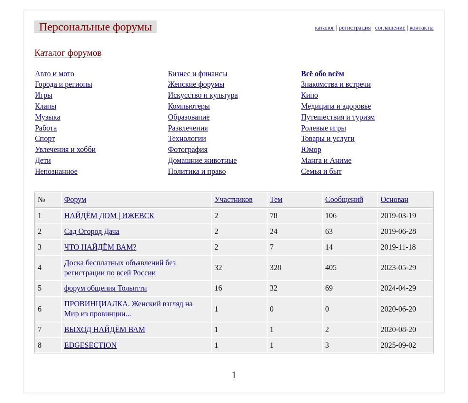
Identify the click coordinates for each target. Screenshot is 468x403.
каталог (325, 27)
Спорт (45, 138)
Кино (309, 95)
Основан (394, 199)
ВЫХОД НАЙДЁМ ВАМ (104, 329)
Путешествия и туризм (338, 117)
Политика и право (197, 171)
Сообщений (344, 199)
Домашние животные (202, 160)
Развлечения (188, 128)
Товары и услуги (328, 138)
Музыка (47, 117)
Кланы (45, 106)
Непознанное (56, 171)
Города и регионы (63, 84)
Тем (276, 199)
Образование (189, 117)
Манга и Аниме (326, 160)
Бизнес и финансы (198, 74)
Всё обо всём (322, 74)
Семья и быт (321, 171)
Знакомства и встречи (336, 84)
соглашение (390, 27)
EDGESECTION (90, 345)
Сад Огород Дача (91, 231)
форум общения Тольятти (105, 288)
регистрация (355, 27)
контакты (421, 27)
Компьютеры (189, 106)
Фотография (188, 149)
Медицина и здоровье (336, 106)
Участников (233, 199)
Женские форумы (196, 84)
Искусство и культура (203, 95)
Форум (75, 199)
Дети (43, 160)
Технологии (187, 138)
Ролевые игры (323, 128)
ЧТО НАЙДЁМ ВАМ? (100, 247)
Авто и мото (54, 74)
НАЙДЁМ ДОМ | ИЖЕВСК (109, 216)
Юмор (311, 149)
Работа (46, 128)
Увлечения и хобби (65, 149)
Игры (43, 95)
